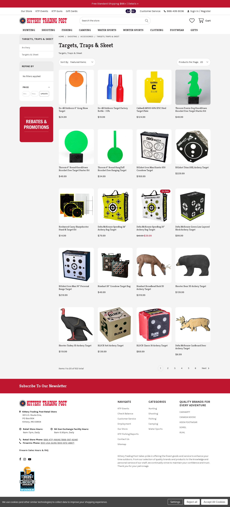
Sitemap (122, 444)
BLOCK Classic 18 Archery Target (152, 345)
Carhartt (185, 412)
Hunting (29, 30)
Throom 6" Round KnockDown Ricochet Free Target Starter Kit (74, 169)
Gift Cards (71, 11)
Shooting (48, 30)
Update (44, 94)
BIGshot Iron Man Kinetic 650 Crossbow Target (151, 169)
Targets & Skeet (30, 54)
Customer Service (150, 11)
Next (206, 368)
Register (206, 11)
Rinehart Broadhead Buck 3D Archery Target (150, 287)
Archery (26, 47)
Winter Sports (133, 30)
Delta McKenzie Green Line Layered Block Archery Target (192, 228)
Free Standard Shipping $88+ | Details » (115, 3)
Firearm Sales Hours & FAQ (33, 450)
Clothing (156, 30)
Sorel (183, 427)
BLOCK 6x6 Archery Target (110, 345)
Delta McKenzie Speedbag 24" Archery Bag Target (112, 228)
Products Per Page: (189, 62)
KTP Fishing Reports (128, 434)
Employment (124, 423)
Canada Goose (188, 417)
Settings (175, 502)
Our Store (26, 11)
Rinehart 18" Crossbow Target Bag (114, 286)
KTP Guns (57, 11)
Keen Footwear (188, 422)
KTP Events (41, 11)
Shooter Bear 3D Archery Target (190, 286)
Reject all (192, 502)
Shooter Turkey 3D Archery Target (75, 345)
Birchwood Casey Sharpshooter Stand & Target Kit (74, 228)
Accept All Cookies (214, 502)
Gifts (194, 30)
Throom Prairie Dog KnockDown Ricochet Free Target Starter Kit (191, 109)
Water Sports (107, 30)
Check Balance (125, 413)
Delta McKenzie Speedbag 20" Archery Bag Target (151, 228)
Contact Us (123, 439)
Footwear (177, 30)
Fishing (67, 30)
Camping (85, 30)
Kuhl (182, 432)
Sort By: (65, 62)
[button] (36, 87)
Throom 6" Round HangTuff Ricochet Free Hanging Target (112, 169)
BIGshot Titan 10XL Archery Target (192, 167)
